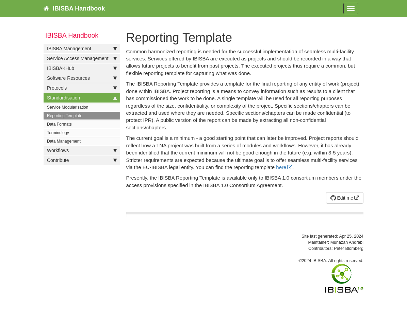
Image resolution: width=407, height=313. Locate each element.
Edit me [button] (341, 198)
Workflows (82, 150)
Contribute (82, 160)
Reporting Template (64, 115)
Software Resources (82, 78)
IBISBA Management (82, 48)
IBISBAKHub (82, 68)
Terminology (58, 132)
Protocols (82, 88)
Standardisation (82, 97)
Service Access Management (82, 58)
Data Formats (59, 124)
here (281, 167)
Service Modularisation (67, 107)
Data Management (64, 141)
